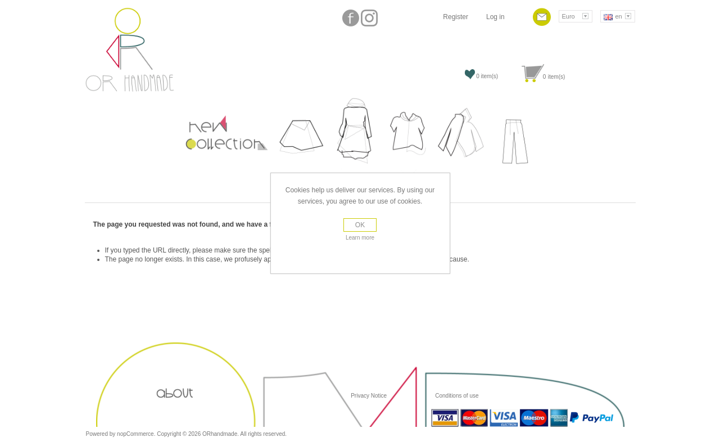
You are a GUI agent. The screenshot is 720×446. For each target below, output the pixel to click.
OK (360, 225)
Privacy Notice (369, 396)
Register (455, 17)
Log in (495, 17)
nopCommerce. (137, 434)
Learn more (360, 238)
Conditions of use (455, 396)
